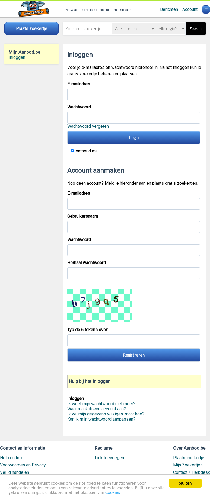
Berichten (169, 9)
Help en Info (11, 457)
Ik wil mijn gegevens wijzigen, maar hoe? (105, 414)
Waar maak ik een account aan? (96, 408)
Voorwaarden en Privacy (23, 465)
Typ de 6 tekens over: (88, 329)
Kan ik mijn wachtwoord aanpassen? (101, 419)
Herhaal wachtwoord (86, 262)
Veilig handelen (14, 472)
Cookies (112, 493)
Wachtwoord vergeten (88, 126)
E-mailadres (78, 84)
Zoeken (196, 29)
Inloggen (17, 57)
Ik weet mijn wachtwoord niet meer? (101, 403)
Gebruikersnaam (82, 216)
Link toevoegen (109, 457)
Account (190, 9)
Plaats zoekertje (188, 457)
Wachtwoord (79, 107)
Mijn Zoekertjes (188, 465)
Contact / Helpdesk (191, 472)
